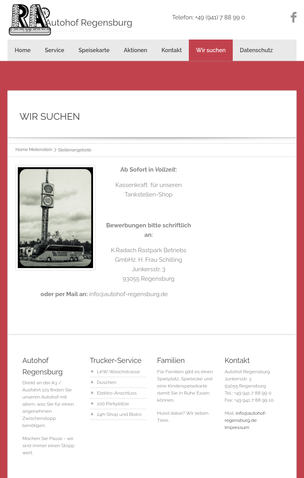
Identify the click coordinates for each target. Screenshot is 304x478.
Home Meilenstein (33, 149)
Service (54, 50)
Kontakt (172, 50)
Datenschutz (256, 50)
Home (22, 50)
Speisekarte (93, 50)
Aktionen (135, 50)
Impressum (236, 427)
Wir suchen (211, 50)
